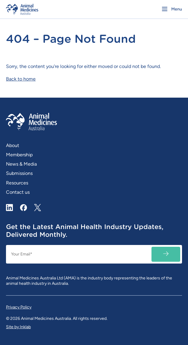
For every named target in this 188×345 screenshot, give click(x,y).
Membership (19, 155)
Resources (17, 183)
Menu (176, 9)
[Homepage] (48, 9)
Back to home (21, 79)
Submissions (19, 173)
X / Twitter (37, 205)
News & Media (21, 164)
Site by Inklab (18, 326)
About (12, 145)
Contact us (18, 192)
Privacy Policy (18, 307)
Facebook (23, 207)
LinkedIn (9, 207)
